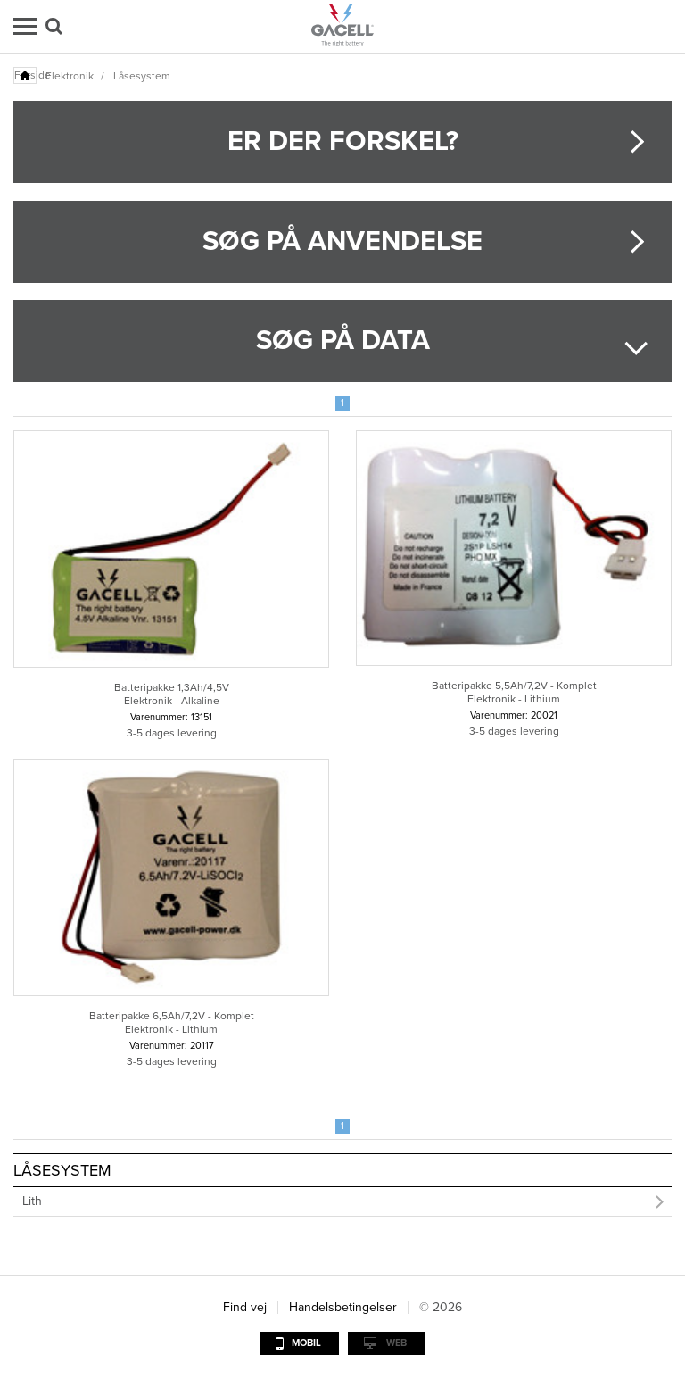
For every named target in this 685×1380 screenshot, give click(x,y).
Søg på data (343, 340)
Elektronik (69, 76)
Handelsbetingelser (343, 1307)
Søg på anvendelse (342, 241)
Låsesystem (141, 76)
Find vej (245, 1307)
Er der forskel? (342, 141)
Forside (25, 75)
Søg (53, 26)
